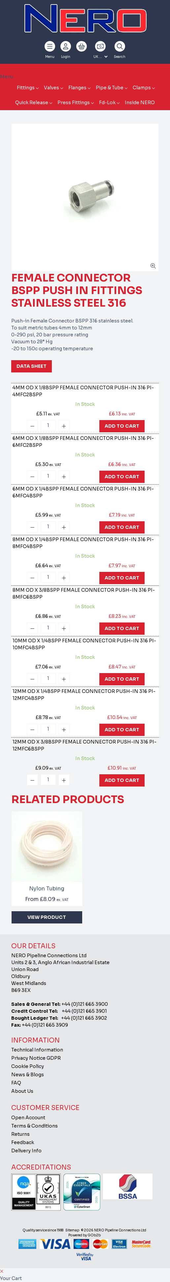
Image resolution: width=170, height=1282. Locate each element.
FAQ (16, 1083)
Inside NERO (140, 103)
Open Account (28, 1118)
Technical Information (37, 1050)
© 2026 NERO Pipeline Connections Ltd (113, 1230)
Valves (51, 88)
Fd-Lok (107, 103)
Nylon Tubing (46, 888)
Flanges (77, 88)
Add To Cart (122, 426)
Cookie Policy (27, 1066)
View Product (46, 917)
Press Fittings (73, 103)
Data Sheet (32, 366)
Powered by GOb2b (84, 1235)
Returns (20, 1134)
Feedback (22, 1142)
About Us (22, 1091)
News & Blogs (27, 1075)
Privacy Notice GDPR (36, 1058)
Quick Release (31, 103)
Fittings (26, 88)
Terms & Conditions (34, 1126)
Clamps (142, 88)
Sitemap (72, 1230)
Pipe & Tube (109, 88)
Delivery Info (26, 1151)
